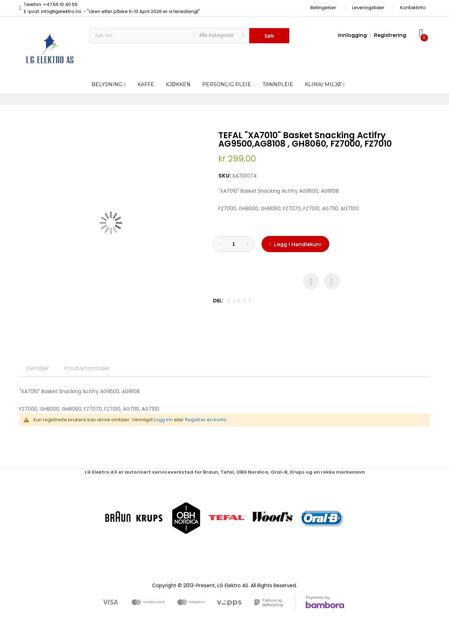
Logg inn (163, 419)
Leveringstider (368, 7)
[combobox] (141, 35)
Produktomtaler (87, 368)
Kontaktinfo (413, 7)
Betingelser (323, 7)
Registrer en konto (206, 419)
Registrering (390, 35)
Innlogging (352, 35)
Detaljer (37, 368)
